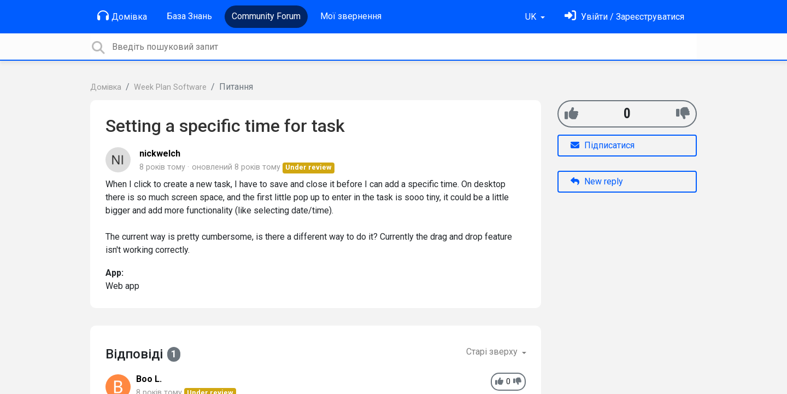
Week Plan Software (170, 87)
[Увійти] (624, 16)
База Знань (189, 16)
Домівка (122, 16)
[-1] (683, 113)
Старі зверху (493, 351)
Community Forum (266, 16)
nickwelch (159, 153)
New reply (597, 181)
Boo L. (149, 379)
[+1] (571, 113)
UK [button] (531, 16)
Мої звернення (350, 16)
